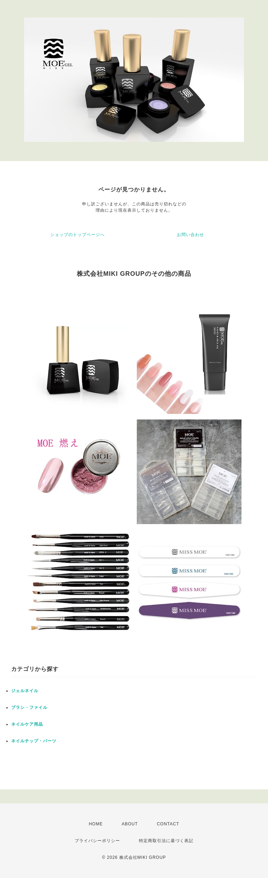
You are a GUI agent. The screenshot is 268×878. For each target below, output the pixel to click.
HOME (96, 824)
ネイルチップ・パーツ (34, 741)
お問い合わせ (190, 234)
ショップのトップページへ (77, 234)
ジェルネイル (24, 690)
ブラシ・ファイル (29, 707)
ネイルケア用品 (27, 724)
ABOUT (130, 824)
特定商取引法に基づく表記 (166, 840)
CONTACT (168, 824)
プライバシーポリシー (97, 840)
